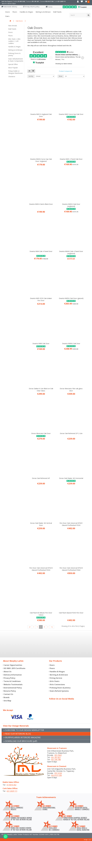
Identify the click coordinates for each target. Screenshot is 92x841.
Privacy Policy (9, 678)
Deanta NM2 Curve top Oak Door (71, 114)
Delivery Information (13, 675)
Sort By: (31, 76)
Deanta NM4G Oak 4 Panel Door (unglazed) (71, 252)
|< (30, 627)
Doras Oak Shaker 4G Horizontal (71, 478)
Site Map (7, 700)
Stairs (7, 16)
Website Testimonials (13, 684)
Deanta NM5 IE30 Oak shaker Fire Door (41, 299)
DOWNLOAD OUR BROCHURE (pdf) (21, 741)
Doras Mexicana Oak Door (41, 433)
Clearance (11, 76)
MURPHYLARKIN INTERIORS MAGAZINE (23, 737)
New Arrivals (12, 26)
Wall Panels (12, 29)
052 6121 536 (49, 1)
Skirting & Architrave (43, 12)
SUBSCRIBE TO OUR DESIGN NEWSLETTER (24, 730)
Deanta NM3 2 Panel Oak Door (71, 159)
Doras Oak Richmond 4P (41, 478)
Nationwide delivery (9, 7)
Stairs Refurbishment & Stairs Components (15, 60)
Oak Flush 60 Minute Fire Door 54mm (41, 614)
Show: (60, 76)
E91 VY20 (58, 773)
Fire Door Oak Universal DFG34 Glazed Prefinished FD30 (41, 569)
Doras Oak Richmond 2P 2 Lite (71, 433)
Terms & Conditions (12, 681)
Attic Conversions (57, 684)
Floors (14, 12)
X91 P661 (58, 755)
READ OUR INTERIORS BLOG (18, 733)
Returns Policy (10, 691)
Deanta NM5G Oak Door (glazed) (71, 298)
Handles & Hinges (26, 12)
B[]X (90, 839)
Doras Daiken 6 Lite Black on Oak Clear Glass (41, 389)
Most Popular (13, 68)
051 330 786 (56, 759)
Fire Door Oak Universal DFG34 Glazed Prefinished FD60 (71, 569)
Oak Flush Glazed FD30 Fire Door (71, 613)
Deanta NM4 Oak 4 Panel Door (41, 251)
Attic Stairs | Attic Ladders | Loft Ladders (14, 41)
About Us (7, 671)
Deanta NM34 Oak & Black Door (41, 204)
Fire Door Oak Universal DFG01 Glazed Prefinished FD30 (71, 524)
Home (49, 7)
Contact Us (8, 694)
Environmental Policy (13, 688)
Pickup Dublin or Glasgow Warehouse (15, 72)
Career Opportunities (13, 665)
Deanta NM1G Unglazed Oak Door (41, 115)
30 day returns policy (31, 7)
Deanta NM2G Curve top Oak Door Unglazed (41, 160)
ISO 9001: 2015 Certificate (14, 668)
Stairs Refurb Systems (59, 691)
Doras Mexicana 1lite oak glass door (71, 389)
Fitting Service (56, 678)
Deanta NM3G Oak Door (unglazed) (71, 205)
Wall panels (57, 12)
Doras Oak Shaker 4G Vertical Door (41, 524)
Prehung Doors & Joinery (14, 54)
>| (52, 627)
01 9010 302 (21, 1)
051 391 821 (35, 1)
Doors (7, 12)
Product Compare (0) (65, 71)
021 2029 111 (62, 1)
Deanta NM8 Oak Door (41, 343)
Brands (6, 697)
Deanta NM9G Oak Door (71, 343)
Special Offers (13, 64)
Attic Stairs (54, 681)
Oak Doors (19, 21)
